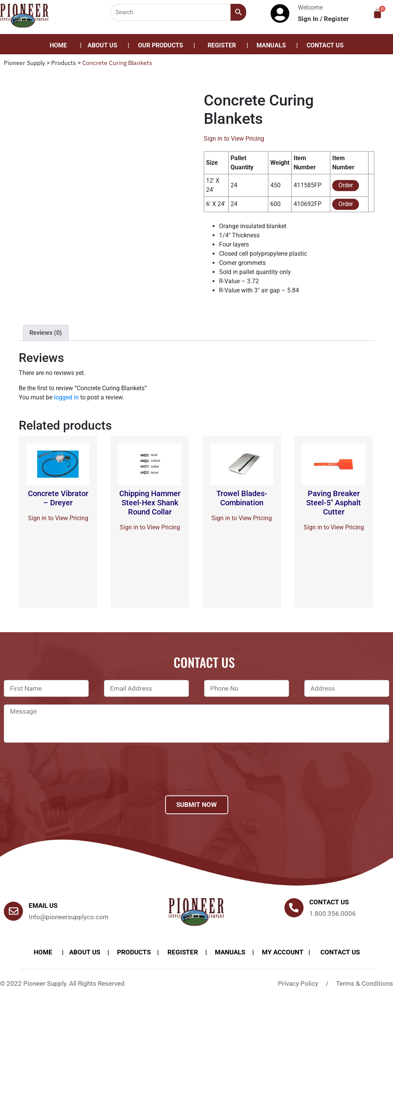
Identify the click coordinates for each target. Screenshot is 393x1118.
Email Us (43, 905)
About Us (102, 45)
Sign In (309, 19)
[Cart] (377, 13)
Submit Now (196, 804)
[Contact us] (294, 907)
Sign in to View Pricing (234, 138)
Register (336, 19)
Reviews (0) (45, 332)
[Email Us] (13, 911)
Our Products (160, 45)
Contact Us (325, 45)
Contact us (329, 902)
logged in (66, 397)
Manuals (271, 45)
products (134, 952)
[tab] (45, 333)
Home (58, 45)
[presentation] (62, 779)
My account (283, 952)
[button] (162, 45)
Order (345, 185)
